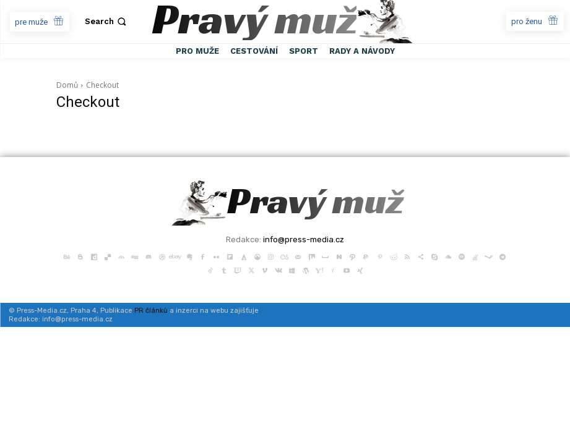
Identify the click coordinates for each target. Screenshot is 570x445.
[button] (107, 21)
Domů (67, 85)
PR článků (151, 311)
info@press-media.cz (303, 239)
